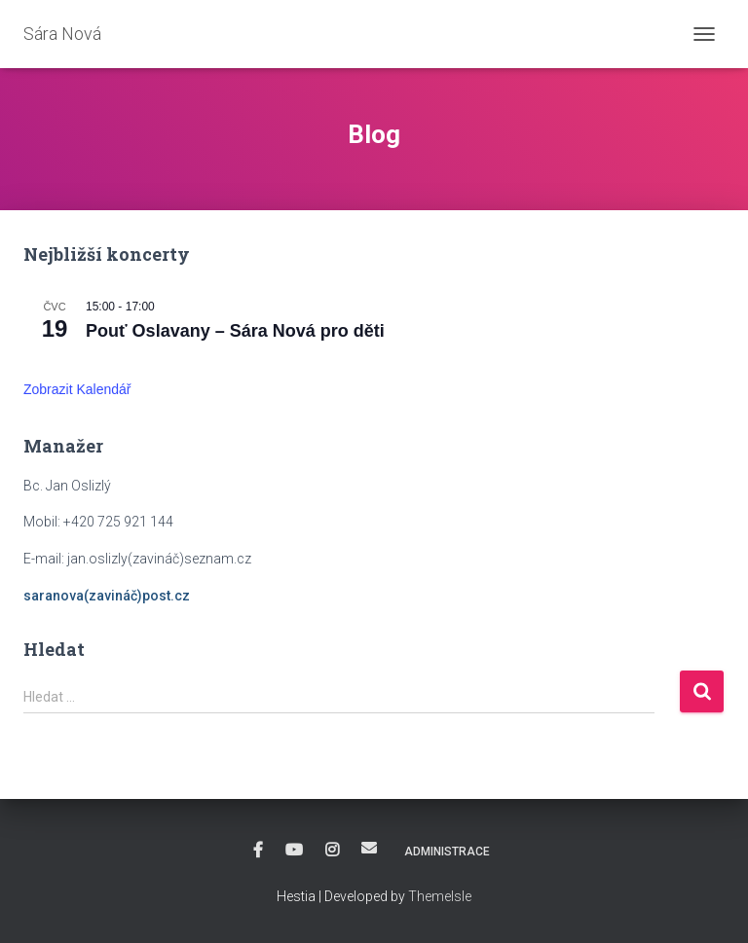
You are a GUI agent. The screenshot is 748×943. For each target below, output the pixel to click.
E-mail (369, 847)
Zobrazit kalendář (77, 389)
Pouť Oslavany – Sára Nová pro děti (235, 331)
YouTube (294, 850)
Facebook (258, 850)
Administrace (447, 851)
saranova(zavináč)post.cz (106, 595)
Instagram (332, 850)
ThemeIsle (439, 896)
